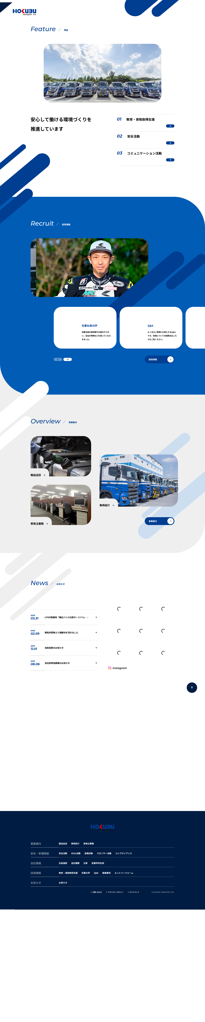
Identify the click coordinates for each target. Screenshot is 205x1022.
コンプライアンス (123, 966)
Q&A (96, 985)
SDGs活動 (76, 966)
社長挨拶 (63, 975)
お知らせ (63, 995)
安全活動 (63, 966)
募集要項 (106, 985)
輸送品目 (63, 956)
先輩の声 (86, 985)
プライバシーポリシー (116, 1004)
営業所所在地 (98, 975)
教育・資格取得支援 (68, 985)
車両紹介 (75, 956)
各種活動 (88, 966)
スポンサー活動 (104, 966)
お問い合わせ (97, 1004)
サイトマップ (134, 1004)
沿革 (85, 975)
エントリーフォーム (124, 985)
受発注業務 (88, 956)
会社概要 (75, 975)
